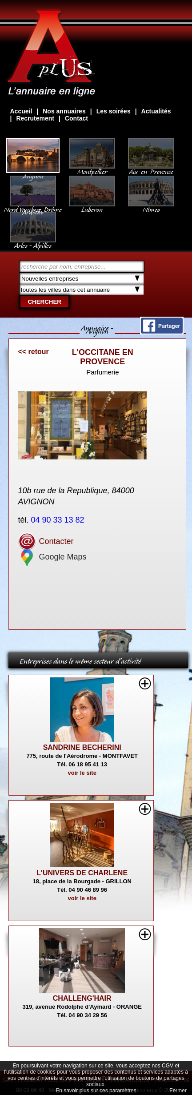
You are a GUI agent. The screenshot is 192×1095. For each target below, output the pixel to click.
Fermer (178, 1090)
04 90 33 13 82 (58, 519)
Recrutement (35, 118)
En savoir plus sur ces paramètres (96, 1090)
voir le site (82, 772)
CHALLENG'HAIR (82, 998)
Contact (76, 118)
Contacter (45, 541)
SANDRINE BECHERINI (82, 747)
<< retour (33, 351)
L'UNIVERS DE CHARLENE (82, 873)
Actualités (156, 111)
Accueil (21, 111)
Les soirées (113, 111)
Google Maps (52, 556)
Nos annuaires (64, 111)
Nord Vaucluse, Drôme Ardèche (33, 206)
